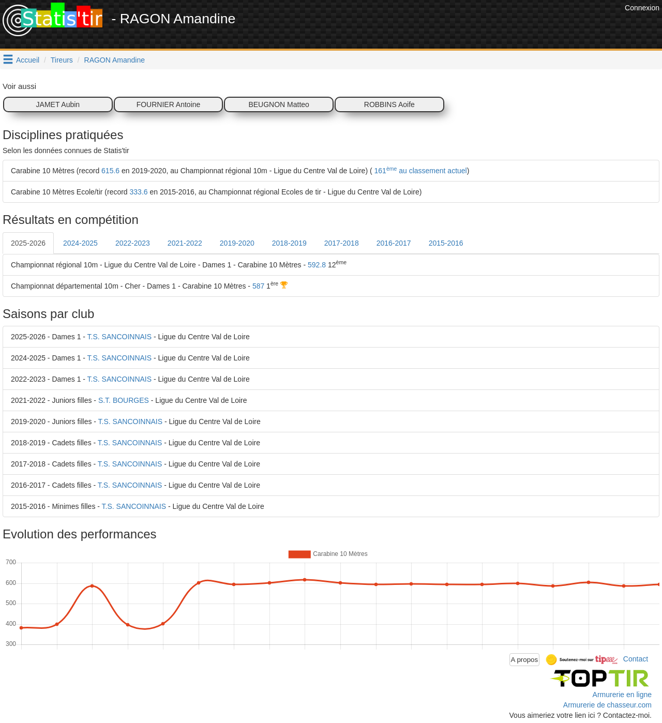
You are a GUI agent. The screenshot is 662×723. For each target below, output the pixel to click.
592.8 (317, 265)
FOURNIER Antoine (169, 104)
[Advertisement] (434, 26)
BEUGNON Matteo (278, 104)
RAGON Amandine (114, 60)
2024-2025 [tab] (80, 243)
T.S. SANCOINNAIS (119, 337)
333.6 (139, 192)
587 (258, 286)
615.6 (110, 171)
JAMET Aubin (58, 104)
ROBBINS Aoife (389, 104)
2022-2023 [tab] (132, 243)
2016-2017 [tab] (394, 243)
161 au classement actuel (419, 171)
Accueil (27, 60)
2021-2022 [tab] (185, 243)
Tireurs (62, 60)
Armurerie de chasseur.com (607, 705)
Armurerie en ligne (622, 694)
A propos (524, 660)
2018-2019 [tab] (289, 243)
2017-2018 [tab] (341, 243)
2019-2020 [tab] (237, 243)
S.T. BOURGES (123, 400)
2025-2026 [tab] (28, 243)
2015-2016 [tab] (446, 243)
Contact (635, 659)
